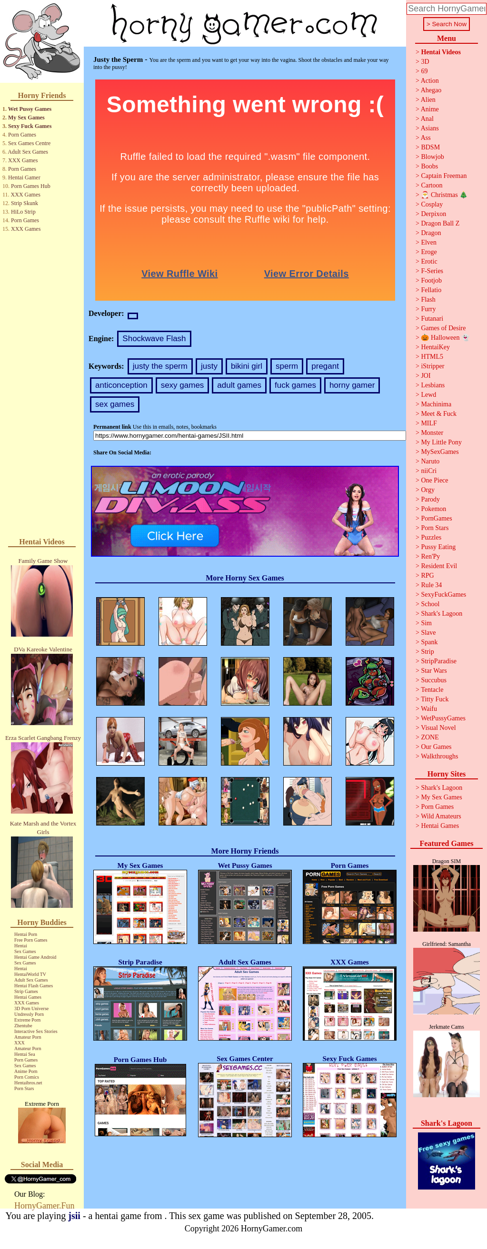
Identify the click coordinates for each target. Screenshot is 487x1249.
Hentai (20, 945)
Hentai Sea (24, 1054)
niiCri (429, 470)
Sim (426, 623)
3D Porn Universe (31, 1008)
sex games (114, 404)
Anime (430, 109)
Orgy (428, 489)
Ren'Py (430, 556)
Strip (427, 651)
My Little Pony (441, 442)
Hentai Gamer (24, 177)
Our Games (436, 746)
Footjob (431, 280)
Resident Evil (439, 566)
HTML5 (432, 356)
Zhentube (23, 1025)
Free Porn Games (30, 940)
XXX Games (23, 160)
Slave (428, 632)
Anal (427, 118)
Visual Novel (438, 727)
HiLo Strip (23, 211)
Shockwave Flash (154, 338)
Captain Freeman (444, 175)
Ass (426, 137)
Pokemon (433, 508)
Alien (428, 99)
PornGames (436, 518)
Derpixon (433, 213)
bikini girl (246, 366)
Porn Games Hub (30, 186)
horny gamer (352, 385)
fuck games (295, 385)
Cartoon (431, 185)
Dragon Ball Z (440, 223)
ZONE (429, 737)
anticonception (121, 385)
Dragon (431, 232)
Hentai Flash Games (33, 985)
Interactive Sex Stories (36, 1031)
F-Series (432, 271)
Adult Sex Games (28, 151)
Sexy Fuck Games (29, 126)
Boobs (429, 166)
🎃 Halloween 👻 (445, 337)
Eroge (429, 252)
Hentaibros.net (28, 1082)
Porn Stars (24, 1088)
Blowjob (432, 156)
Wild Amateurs (441, 816)
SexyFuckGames (443, 594)
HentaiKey (435, 347)
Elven (429, 242)
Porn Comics (26, 1077)
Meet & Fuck (439, 413)
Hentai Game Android (35, 957)
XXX (19, 1042)
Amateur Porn (27, 1037)
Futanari (432, 318)
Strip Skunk (24, 203)
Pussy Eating (438, 547)
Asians (430, 128)
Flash (428, 299)
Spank (429, 642)
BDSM (430, 147)
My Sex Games (26, 117)
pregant (325, 366)
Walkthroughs (439, 756)
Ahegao (431, 90)
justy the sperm (160, 366)
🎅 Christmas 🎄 (444, 194)
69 (424, 71)
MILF (429, 423)
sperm (287, 366)
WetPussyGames (443, 718)
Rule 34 (431, 585)
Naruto (430, 461)
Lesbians (433, 385)
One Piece (434, 480)
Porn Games (22, 134)
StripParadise (439, 661)
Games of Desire (443, 328)
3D (425, 61)
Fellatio (431, 290)
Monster (432, 432)
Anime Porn (26, 1071)
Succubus (434, 680)
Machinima (436, 404)
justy (209, 366)
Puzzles (431, 537)
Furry (428, 309)
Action (430, 80)
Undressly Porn (29, 1014)
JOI (425, 375)
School (430, 604)
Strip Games (26, 991)
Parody (430, 499)
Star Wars (434, 670)
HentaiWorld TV (30, 974)
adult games (239, 385)
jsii (74, 1215)
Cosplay (432, 204)
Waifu (429, 708)
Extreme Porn (27, 1020)
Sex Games (25, 951)
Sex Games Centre (29, 143)
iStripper (432, 366)
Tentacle (432, 689)
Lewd (428, 394)
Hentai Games (27, 997)
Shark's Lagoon (441, 613)
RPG (427, 575)
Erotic (429, 261)
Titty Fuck (434, 699)
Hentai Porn (25, 934)
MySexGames (439, 451)
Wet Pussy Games (29, 109)
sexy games (182, 385)
